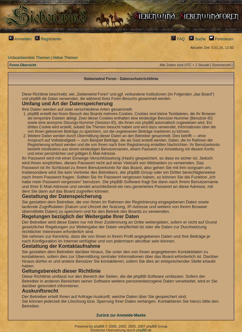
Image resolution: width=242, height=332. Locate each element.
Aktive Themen (65, 57)
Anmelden (20, 39)
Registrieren (48, 39)
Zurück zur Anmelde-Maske (121, 315)
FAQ (178, 39)
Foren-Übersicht (22, 65)
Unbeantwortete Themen (29, 57)
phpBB (99, 326)
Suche (197, 39)
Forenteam (221, 39)
